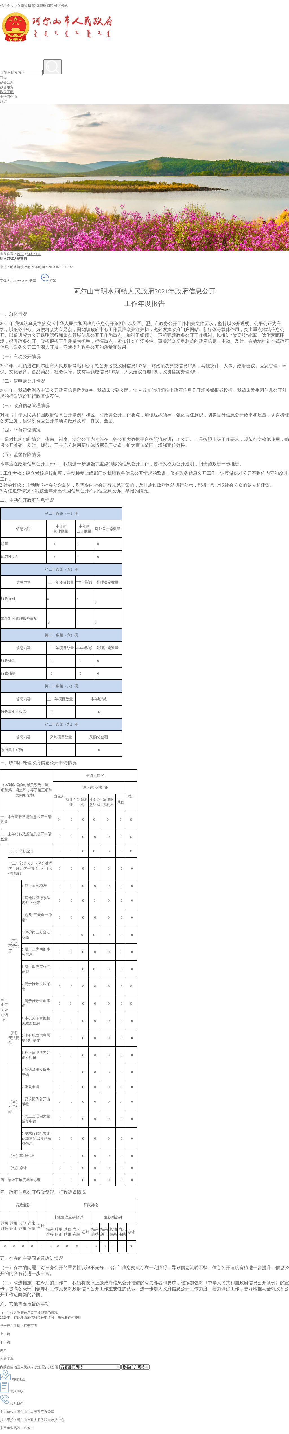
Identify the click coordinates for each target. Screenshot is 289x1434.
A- (27, 281)
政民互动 (7, 92)
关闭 (3, 1350)
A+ (19, 281)
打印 (48, 281)
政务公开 (7, 82)
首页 (3, 77)
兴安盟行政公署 (46, 1367)
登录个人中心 (10, 6)
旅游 (3, 101)
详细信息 (34, 254)
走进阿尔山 (8, 97)
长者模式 (61, 6)
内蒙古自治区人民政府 (17, 1367)
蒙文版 (26, 6)
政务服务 (7, 87)
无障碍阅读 (44, 6)
